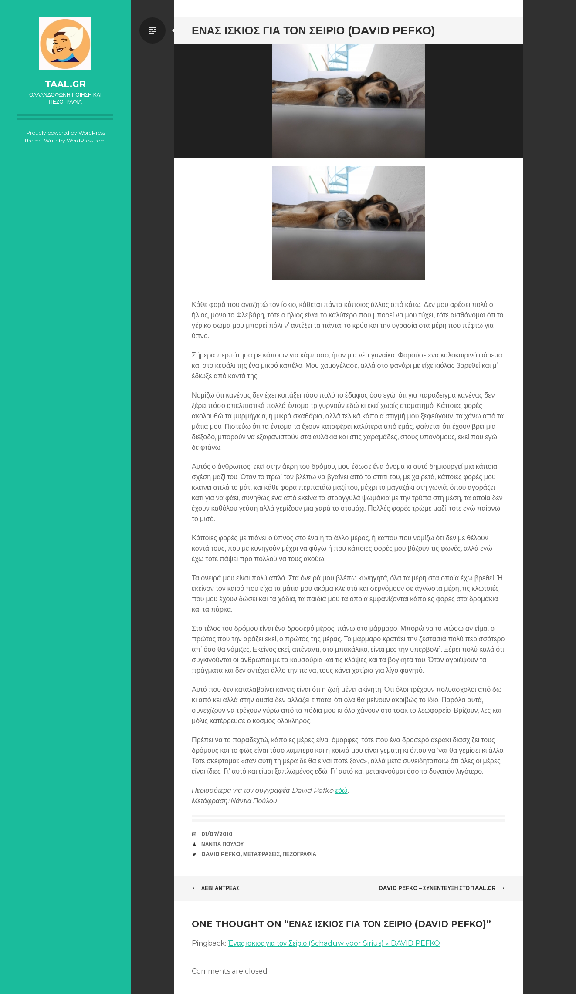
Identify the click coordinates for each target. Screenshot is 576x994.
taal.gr (65, 84)
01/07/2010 (217, 834)
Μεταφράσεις (261, 854)
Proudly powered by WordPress (65, 132)
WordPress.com (86, 140)
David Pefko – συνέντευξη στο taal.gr (442, 888)
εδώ (341, 790)
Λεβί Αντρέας (216, 888)
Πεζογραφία (299, 854)
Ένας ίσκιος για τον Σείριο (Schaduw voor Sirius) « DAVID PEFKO (334, 943)
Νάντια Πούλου (222, 844)
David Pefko (221, 854)
